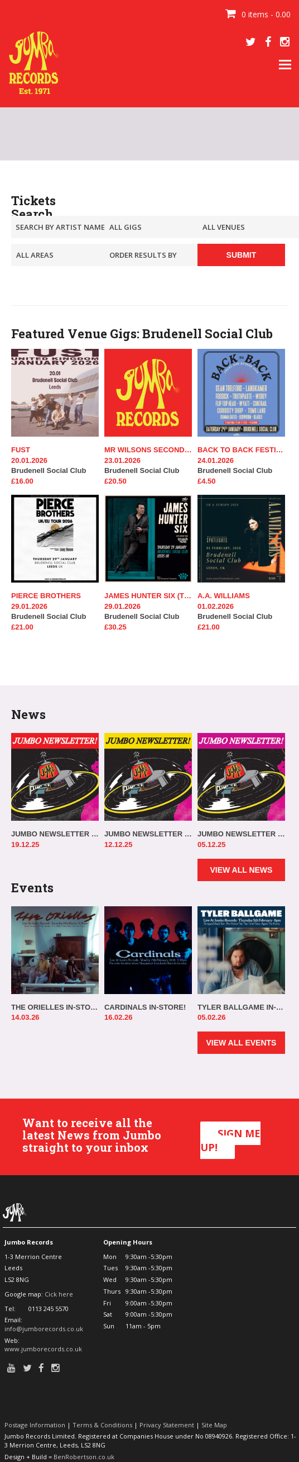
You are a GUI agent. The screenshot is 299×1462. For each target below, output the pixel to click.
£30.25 (115, 627)
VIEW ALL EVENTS (241, 1042)
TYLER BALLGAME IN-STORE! (241, 1007)
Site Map (214, 1425)
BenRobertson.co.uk (84, 1456)
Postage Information (34, 1425)
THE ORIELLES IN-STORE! (55, 1007)
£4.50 (206, 481)
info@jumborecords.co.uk (43, 1328)
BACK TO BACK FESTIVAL (241, 450)
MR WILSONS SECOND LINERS (148, 450)
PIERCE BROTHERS (46, 596)
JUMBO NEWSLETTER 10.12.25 (148, 834)
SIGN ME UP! (230, 1141)
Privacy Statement (166, 1425)
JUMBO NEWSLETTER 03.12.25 (241, 834)
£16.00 (22, 481)
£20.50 (115, 481)
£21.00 (22, 627)
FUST (20, 450)
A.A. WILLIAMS (223, 596)
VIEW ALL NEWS (241, 869)
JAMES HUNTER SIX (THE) (148, 596)
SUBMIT (241, 254)
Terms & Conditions (102, 1425)
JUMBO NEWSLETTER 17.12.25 (55, 834)
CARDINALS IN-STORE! (145, 1007)
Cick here (59, 1294)
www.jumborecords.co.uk (43, 1349)
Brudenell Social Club (55, 465)
